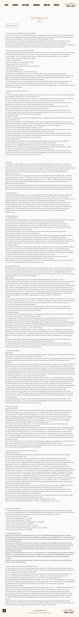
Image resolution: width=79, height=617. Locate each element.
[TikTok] (4, 610)
